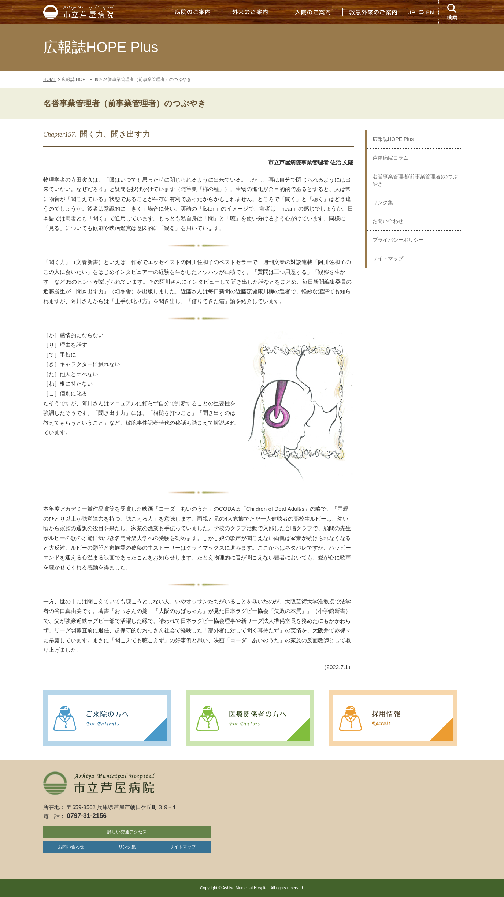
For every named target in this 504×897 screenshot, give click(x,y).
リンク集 (383, 202)
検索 (453, 12)
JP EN (421, 12)
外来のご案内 (253, 12)
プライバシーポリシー (398, 240)
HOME (49, 79)
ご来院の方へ (107, 718)
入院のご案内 (313, 12)
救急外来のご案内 (373, 12)
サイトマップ (388, 258)
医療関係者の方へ (250, 718)
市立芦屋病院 (79, 12)
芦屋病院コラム (390, 158)
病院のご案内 (193, 12)
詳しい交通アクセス (127, 831)
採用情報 (393, 718)
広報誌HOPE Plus (393, 139)
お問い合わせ (388, 221)
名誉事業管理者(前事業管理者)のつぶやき (415, 180)
